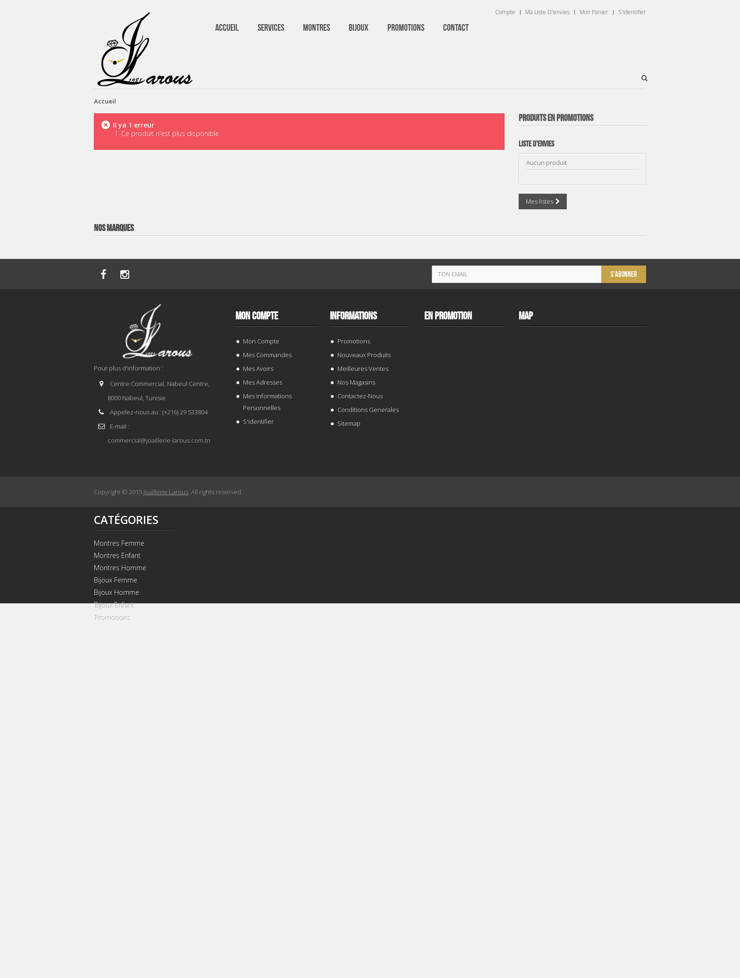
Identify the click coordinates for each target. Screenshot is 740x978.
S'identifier (632, 12)
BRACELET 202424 (582, 915)
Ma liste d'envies (547, 12)
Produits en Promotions (556, 118)
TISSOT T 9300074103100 (582, 711)
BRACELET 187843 (582, 304)
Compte (505, 12)
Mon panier (594, 12)
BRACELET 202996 (582, 508)
